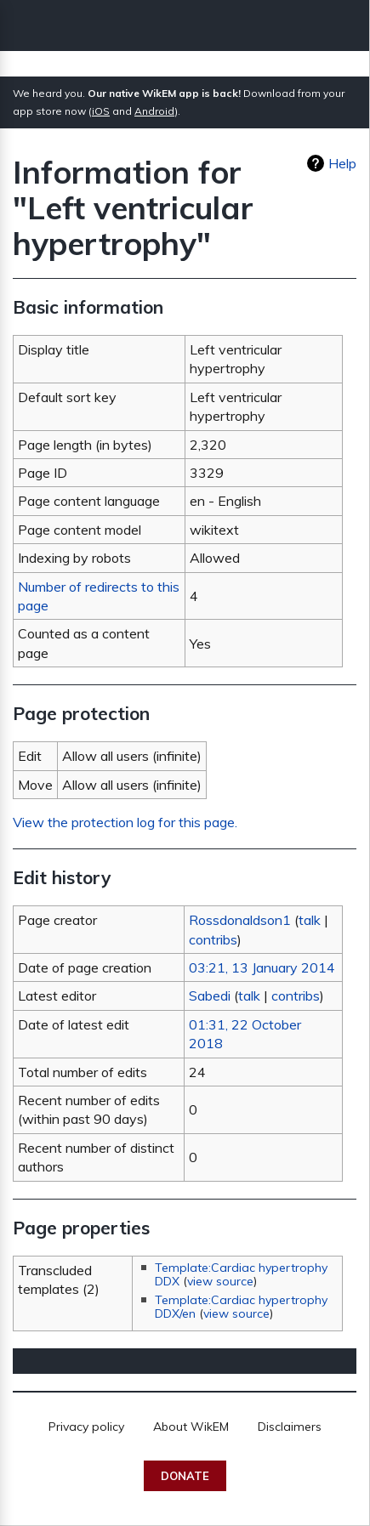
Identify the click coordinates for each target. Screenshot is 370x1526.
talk (310, 919)
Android (154, 111)
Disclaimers (290, 1426)
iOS (101, 111)
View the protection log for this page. (125, 822)
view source (220, 1281)
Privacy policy (86, 1426)
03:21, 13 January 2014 (262, 967)
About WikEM (191, 1426)
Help (342, 163)
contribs (213, 939)
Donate (185, 1476)
